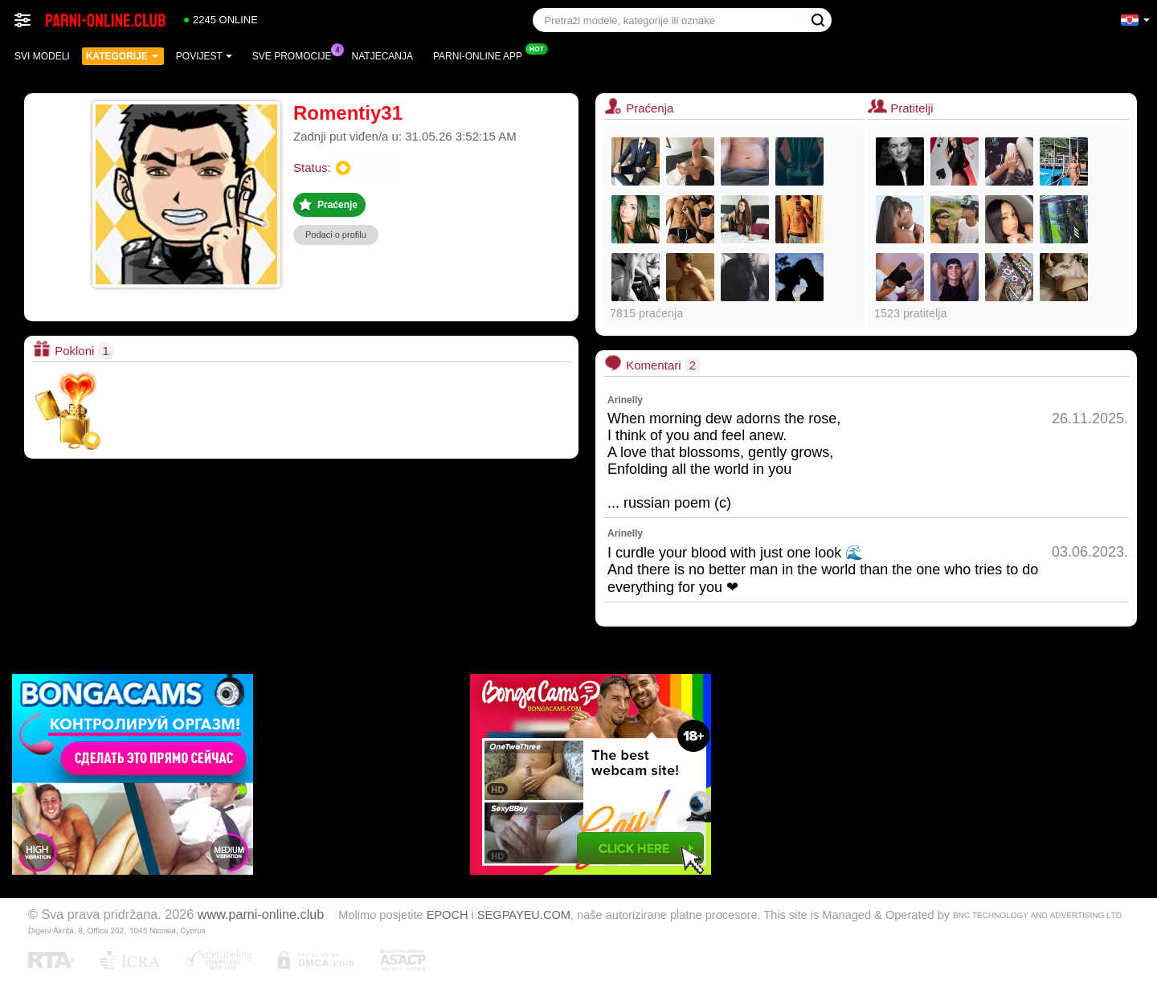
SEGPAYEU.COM (523, 914)
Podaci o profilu (335, 234)
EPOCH (447, 914)
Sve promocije (296, 54)
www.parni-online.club (261, 914)
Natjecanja (382, 56)
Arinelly (625, 400)
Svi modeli (42, 56)
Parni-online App (481, 54)
